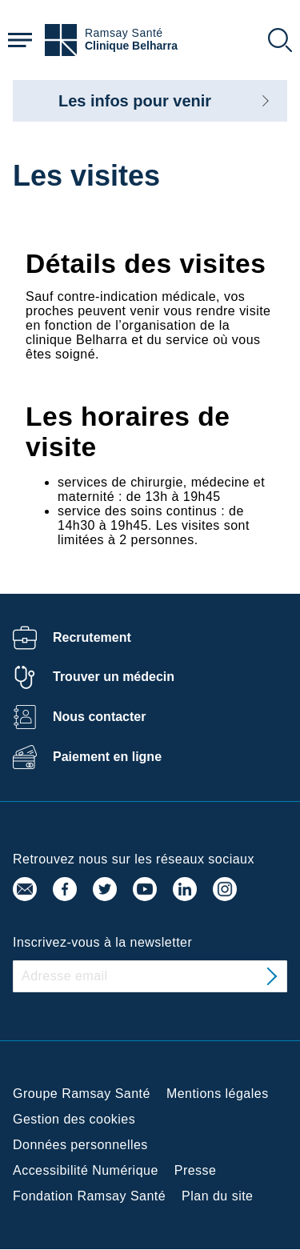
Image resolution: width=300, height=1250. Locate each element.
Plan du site (217, 1196)
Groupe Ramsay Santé (81, 1093)
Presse (195, 1170)
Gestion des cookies (74, 1119)
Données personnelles (80, 1145)
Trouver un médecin (113, 676)
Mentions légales (217, 1093)
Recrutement (92, 637)
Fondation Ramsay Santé (89, 1196)
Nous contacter (99, 716)
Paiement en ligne (107, 756)
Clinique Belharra (131, 46)
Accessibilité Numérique (85, 1170)
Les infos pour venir (134, 101)
